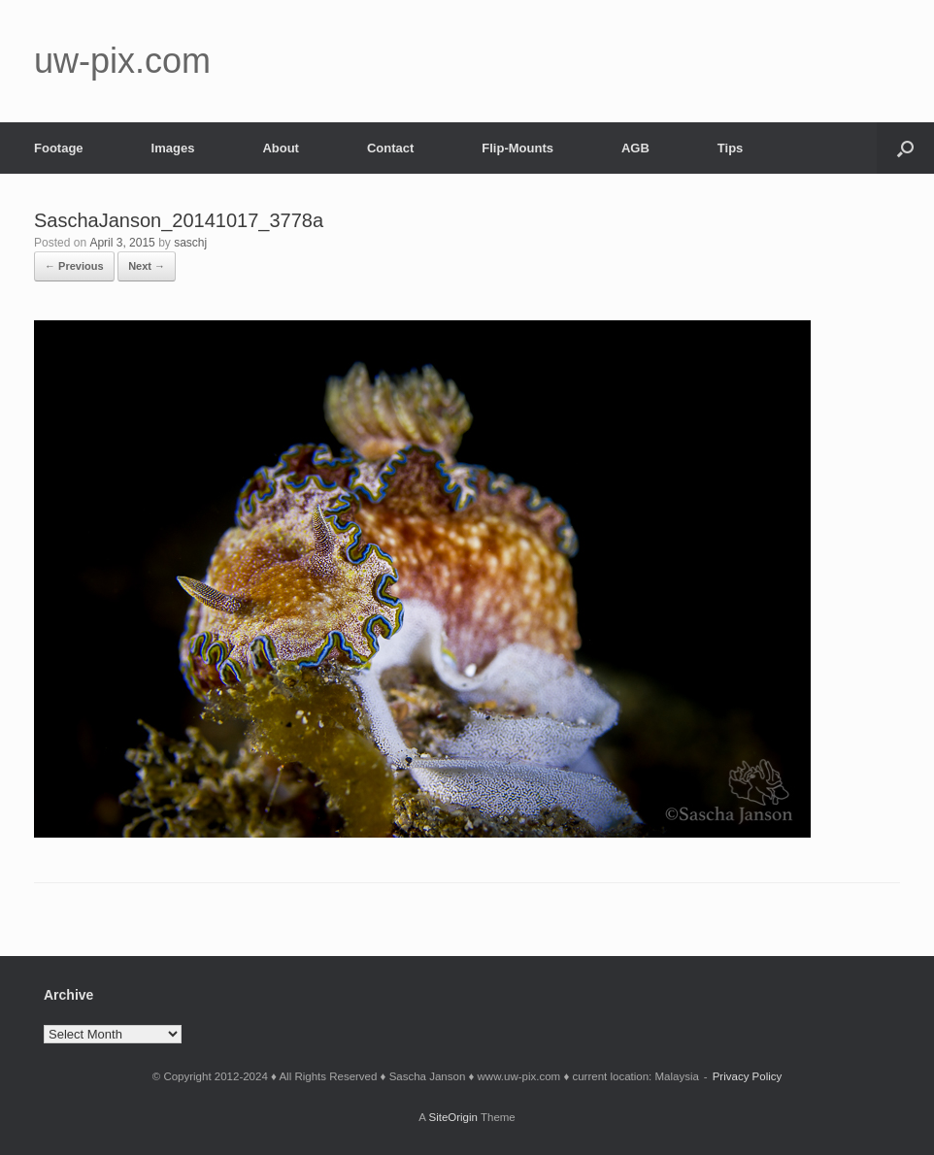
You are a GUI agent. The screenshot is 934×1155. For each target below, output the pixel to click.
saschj (190, 242)
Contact (390, 148)
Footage (58, 148)
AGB (635, 148)
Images (173, 148)
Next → (146, 266)
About (280, 148)
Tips (730, 148)
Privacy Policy (748, 1076)
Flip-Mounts (517, 148)
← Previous (74, 266)
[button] (905, 148)
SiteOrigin (453, 1117)
